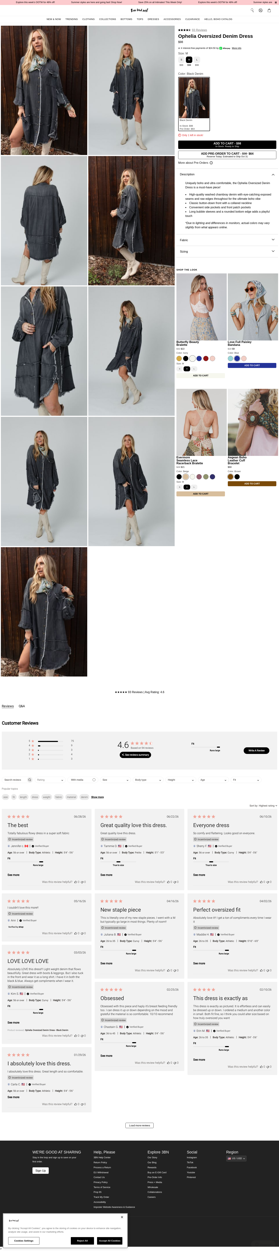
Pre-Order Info (155, 1177)
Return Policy (100, 1162)
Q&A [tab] (22, 706)
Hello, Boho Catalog (218, 19)
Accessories (172, 19)
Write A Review (256, 750)
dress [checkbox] (35, 797)
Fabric (227, 240)
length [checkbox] (23, 797)
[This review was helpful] (75, 882)
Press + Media (155, 1182)
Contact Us (99, 1177)
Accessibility (100, 1202)
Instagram (192, 1157)
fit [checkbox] (14, 797)
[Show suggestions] (236, 1158)
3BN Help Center (102, 1157)
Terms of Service (102, 1187)
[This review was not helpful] (82, 882)
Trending (71, 19)
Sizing (227, 251)
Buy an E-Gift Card (157, 1172)
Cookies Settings (24, 1240)
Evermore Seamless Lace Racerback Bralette (189, 460)
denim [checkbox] (84, 797)
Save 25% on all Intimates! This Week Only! (171, 2)
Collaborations (155, 1192)
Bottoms (126, 19)
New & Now (54, 19)
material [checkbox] (71, 797)
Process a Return (102, 1167)
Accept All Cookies (109, 1240)
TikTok (190, 1162)
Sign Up (40, 1170)
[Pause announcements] (276, 2)
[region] (65, 1230)
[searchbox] (14, 780)
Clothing (88, 19)
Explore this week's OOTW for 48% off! (46, 2)
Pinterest (191, 1177)
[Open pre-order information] (195, 163)
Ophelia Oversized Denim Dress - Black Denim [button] (46, 1030)
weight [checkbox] (46, 797)
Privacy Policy (101, 1182)
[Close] (122, 1217)
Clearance (192, 19)
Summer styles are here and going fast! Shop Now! (107, 2)
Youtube (191, 1172)
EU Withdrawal (101, 1172)
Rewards (152, 1167)
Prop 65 (98, 1192)
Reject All (82, 1240)
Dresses (153, 19)
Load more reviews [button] (139, 1125)
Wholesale (153, 1187)
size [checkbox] (5, 797)
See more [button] (13, 875)
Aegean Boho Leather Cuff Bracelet (237, 460)
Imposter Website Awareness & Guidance (114, 1207)
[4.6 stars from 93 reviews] (192, 30)
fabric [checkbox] (58, 797)
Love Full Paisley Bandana (240, 343)
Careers (152, 1197)
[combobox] (50, 780)
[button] (270, 10)
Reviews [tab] (8, 706)
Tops (140, 19)
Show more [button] (97, 797)
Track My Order (101, 1197)
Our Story (152, 1157)
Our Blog (152, 1162)
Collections (107, 19)
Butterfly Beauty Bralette (187, 343)
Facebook (192, 1167)
